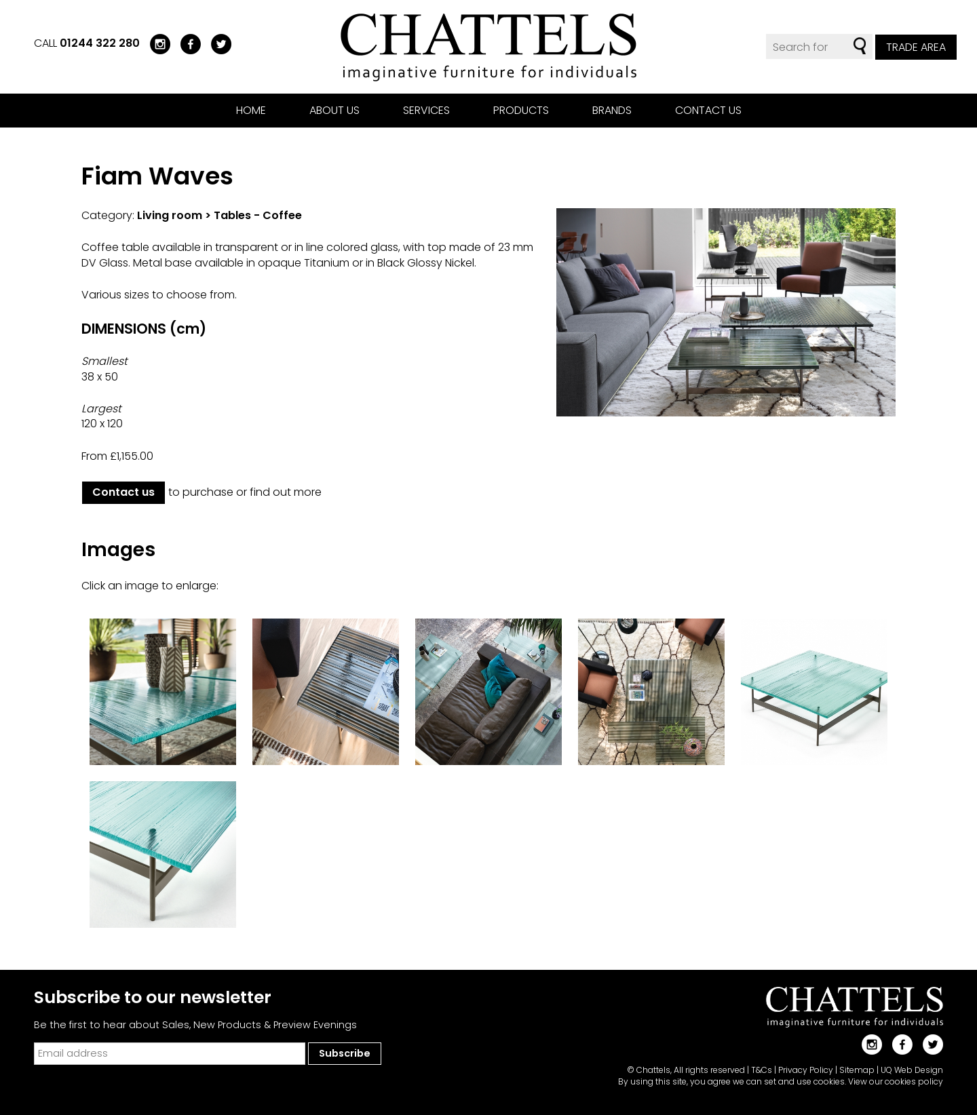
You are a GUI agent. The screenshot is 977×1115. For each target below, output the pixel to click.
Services (426, 110)
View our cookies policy (895, 1081)
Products (521, 110)
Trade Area (916, 47)
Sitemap (857, 1070)
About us (334, 110)
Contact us (708, 110)
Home (251, 110)
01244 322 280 (100, 43)
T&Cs (761, 1070)
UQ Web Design (912, 1070)
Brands (612, 110)
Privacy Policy (805, 1070)
